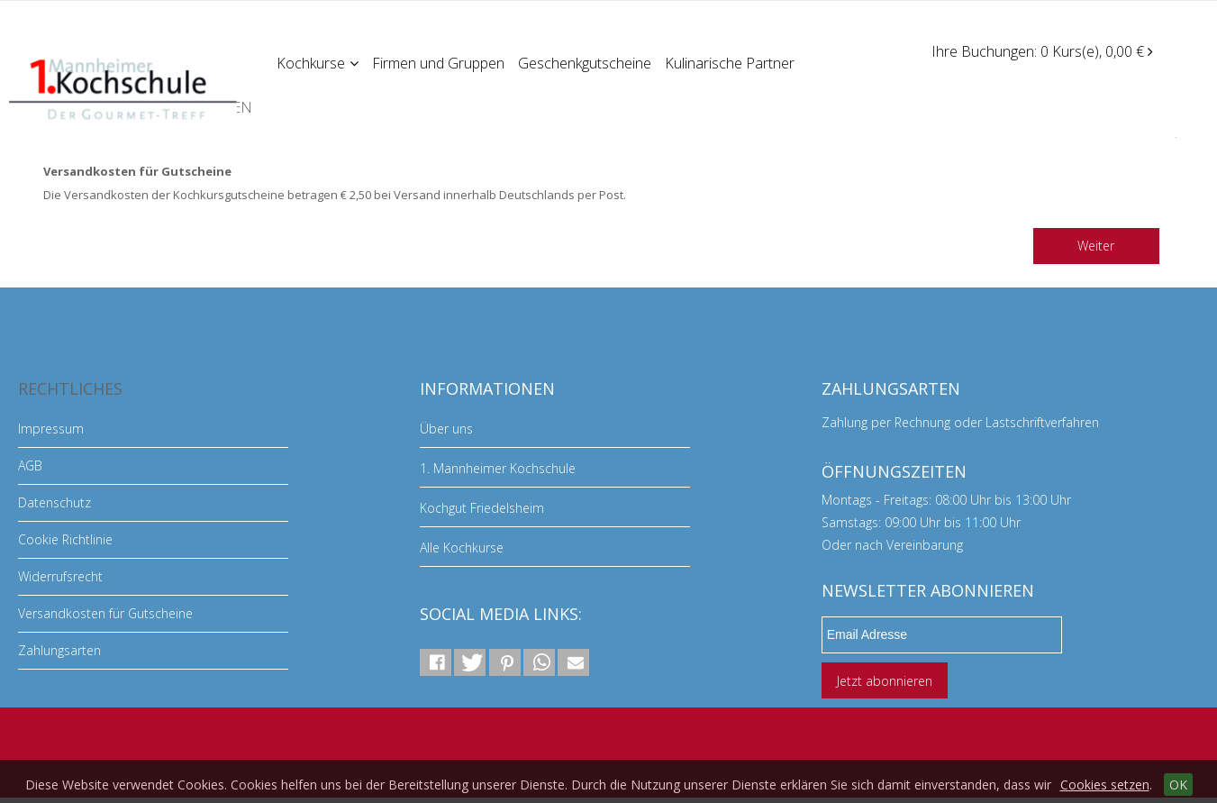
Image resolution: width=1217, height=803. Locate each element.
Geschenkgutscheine (587, 62)
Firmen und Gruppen (440, 62)
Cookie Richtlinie (65, 539)
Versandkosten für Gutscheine (105, 613)
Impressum (51, 428)
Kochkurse (318, 62)
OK (1178, 784)
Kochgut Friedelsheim (482, 507)
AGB (30, 465)
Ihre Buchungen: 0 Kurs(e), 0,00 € (1042, 51)
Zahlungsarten (59, 650)
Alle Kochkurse (462, 547)
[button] (435, 662)
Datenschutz (54, 502)
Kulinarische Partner (733, 62)
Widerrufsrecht (60, 576)
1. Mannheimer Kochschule (498, 468)
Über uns (446, 428)
